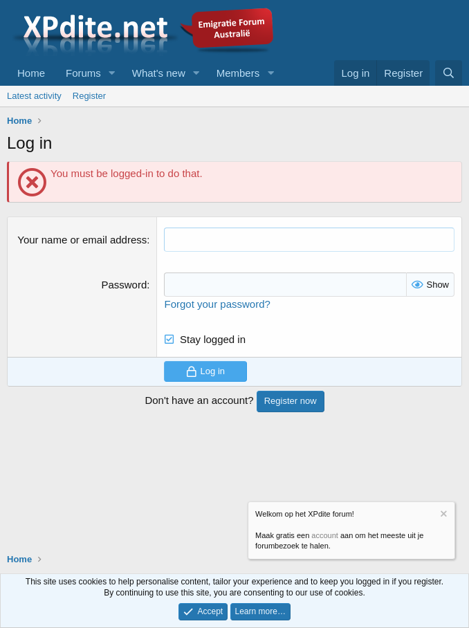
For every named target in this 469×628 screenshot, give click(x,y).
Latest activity (34, 96)
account (324, 535)
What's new (158, 73)
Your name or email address (82, 240)
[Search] (448, 73)
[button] (112, 73)
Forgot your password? (217, 304)
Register (89, 96)
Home (31, 73)
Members (238, 73)
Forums (83, 73)
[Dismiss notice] (442, 515)
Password (124, 284)
